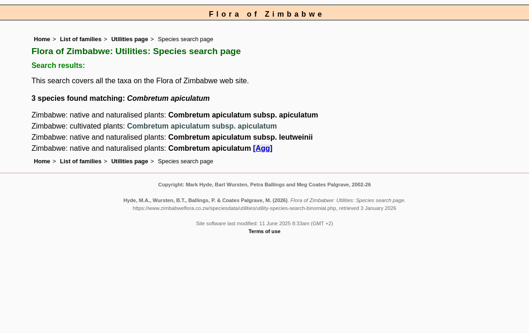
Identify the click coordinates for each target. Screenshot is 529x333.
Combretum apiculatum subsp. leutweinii (240, 137)
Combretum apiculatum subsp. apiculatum (243, 115)
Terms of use (265, 231)
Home (42, 39)
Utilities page (129, 39)
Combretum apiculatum (210, 148)
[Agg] (262, 148)
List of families (80, 39)
